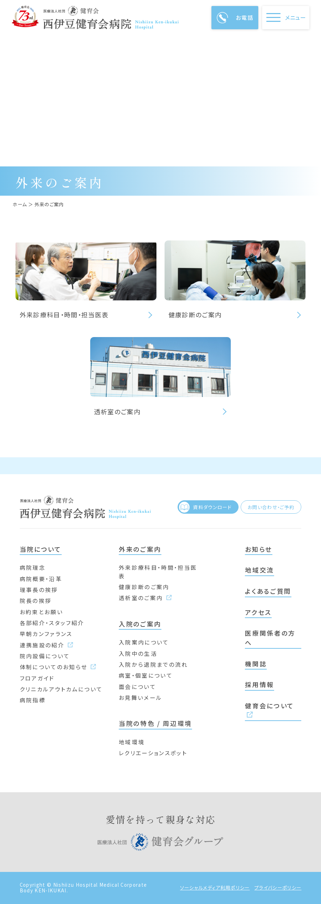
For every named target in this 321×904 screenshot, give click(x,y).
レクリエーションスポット (153, 753)
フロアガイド (37, 678)
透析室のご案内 (145, 597)
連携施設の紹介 (46, 645)
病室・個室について (146, 675)
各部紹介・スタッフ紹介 (52, 623)
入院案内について (144, 642)
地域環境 (131, 742)
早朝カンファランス (46, 633)
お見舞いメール (140, 697)
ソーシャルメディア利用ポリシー (215, 888)
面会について (137, 686)
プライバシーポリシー (277, 888)
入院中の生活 (138, 653)
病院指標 (32, 700)
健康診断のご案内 (144, 587)
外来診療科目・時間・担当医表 (158, 571)
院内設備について (45, 656)
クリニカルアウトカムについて (61, 689)
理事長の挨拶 (39, 589)
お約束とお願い (41, 612)
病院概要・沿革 (41, 578)
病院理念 (32, 567)
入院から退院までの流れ (153, 664)
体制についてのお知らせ (58, 667)
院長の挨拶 (36, 600)
